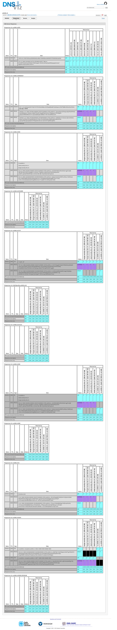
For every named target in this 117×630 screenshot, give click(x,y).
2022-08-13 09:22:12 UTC (13, 15)
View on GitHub (102, 4)
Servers (25, 18)
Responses (16, 18)
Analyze (33, 18)
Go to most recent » (32, 15)
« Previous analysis (62, 15)
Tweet (103, 18)
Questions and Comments (55, 619)
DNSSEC (7, 18)
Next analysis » (71, 15)
